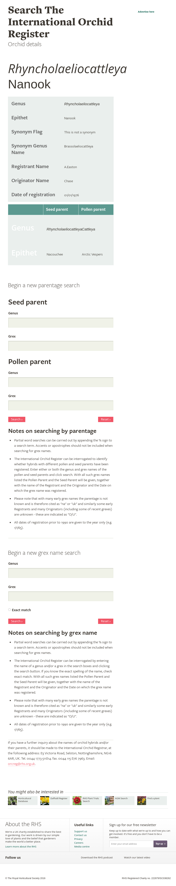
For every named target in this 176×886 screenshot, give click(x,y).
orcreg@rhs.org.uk (21, 764)
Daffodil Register (58, 798)
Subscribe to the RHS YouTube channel (41, 857)
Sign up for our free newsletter (132, 825)
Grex (12, 336)
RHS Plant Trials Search (91, 800)
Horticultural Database (24, 800)
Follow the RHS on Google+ (55, 857)
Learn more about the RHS (20, 846)
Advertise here (146, 11)
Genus (13, 313)
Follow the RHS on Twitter (33, 857)
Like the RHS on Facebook (26, 857)
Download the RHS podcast (97, 857)
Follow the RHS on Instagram (62, 857)
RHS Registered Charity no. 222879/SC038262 (146, 878)
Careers (78, 842)
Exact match (21, 610)
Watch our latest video (137, 857)
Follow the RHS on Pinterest (48, 857)
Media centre (82, 846)
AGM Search (121, 798)
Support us (80, 831)
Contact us (80, 835)
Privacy (78, 839)
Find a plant (153, 798)
